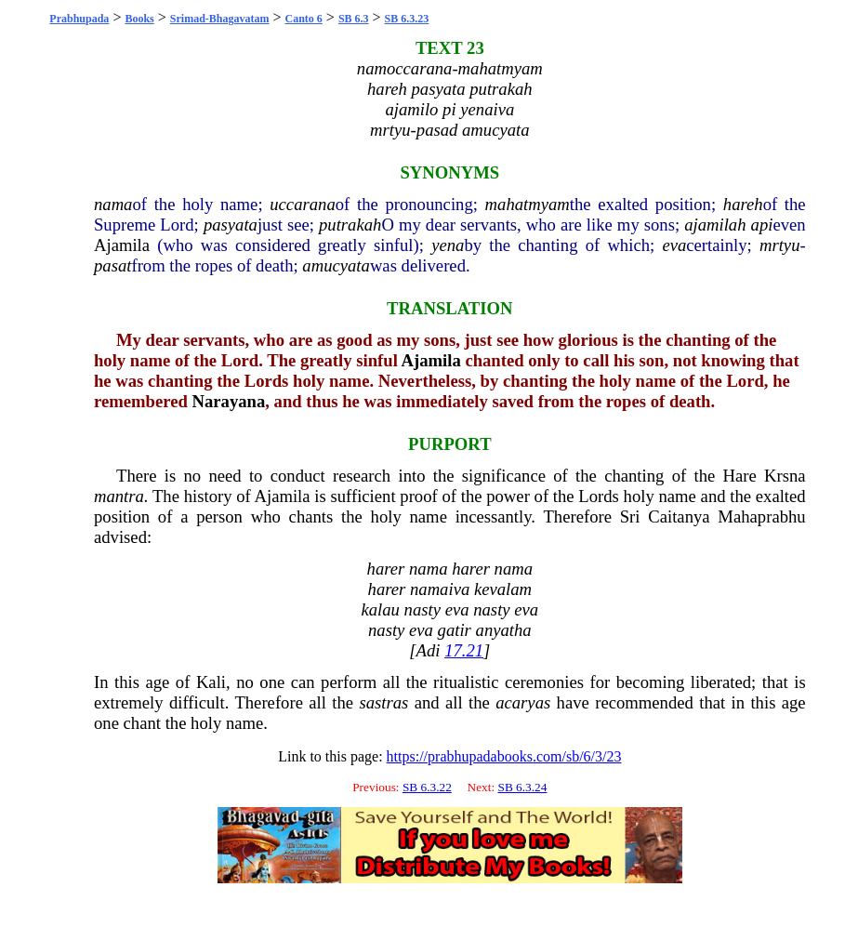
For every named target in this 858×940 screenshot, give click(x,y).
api (762, 224)
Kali (211, 682)
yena (447, 245)
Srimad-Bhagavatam (220, 18)
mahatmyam (527, 204)
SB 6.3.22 (427, 787)
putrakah (350, 224)
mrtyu (779, 245)
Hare (740, 475)
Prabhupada (79, 18)
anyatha (504, 630)
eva (674, 245)
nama (113, 204)
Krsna (785, 475)
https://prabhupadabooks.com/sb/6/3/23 (504, 756)
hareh (743, 204)
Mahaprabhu (761, 516)
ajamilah (715, 224)
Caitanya (678, 516)
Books (139, 18)
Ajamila (122, 245)
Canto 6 (304, 18)
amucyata (336, 265)
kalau (380, 609)
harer (386, 568)
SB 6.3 (353, 18)
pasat (112, 265)
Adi (428, 650)
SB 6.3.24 (522, 787)
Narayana (229, 401)
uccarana (302, 204)
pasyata (230, 224)
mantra (119, 496)
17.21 (463, 650)
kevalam (503, 589)
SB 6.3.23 (407, 18)
